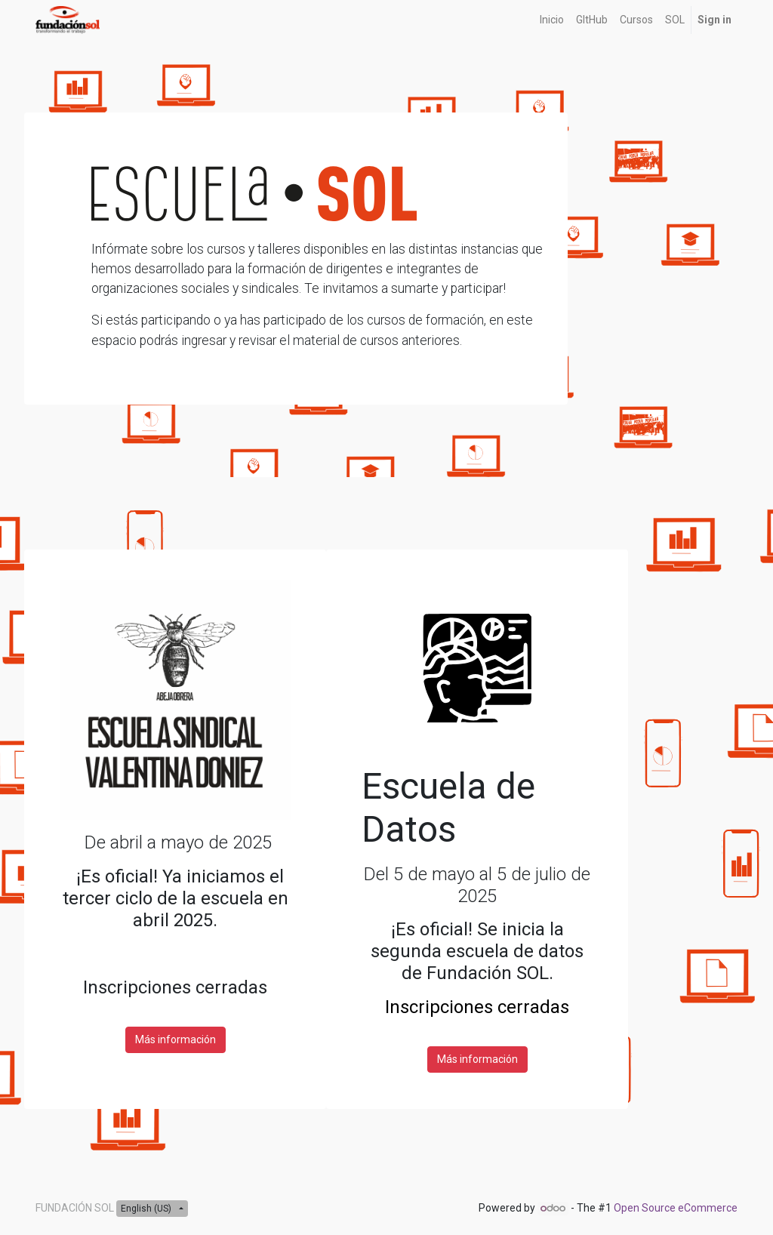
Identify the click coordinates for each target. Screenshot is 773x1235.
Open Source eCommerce (676, 1208)
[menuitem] (552, 20)
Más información (175, 1039)
